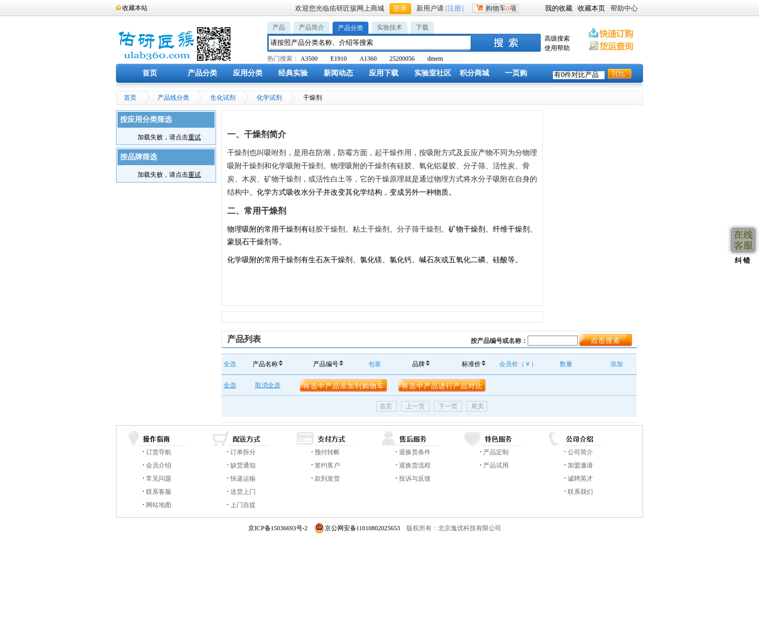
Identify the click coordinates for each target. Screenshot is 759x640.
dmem (435, 58)
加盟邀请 (580, 465)
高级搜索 (557, 38)
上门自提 (243, 505)
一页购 (516, 73)
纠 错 (741, 260)
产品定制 (496, 452)
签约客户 (327, 465)
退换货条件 (415, 452)
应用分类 (247, 73)
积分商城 (474, 73)
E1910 (338, 58)
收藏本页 (591, 8)
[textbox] (370, 42)
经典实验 (293, 73)
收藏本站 (135, 8)
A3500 (309, 58)
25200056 (402, 58)
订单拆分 (243, 452)
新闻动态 (338, 73)
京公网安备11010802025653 (357, 528)
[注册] (454, 8)
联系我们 (580, 491)
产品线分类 (173, 97)
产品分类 (350, 28)
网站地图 (158, 505)
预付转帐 (327, 452)
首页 (149, 73)
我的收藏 (558, 8)
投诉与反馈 (415, 478)
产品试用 (496, 465)
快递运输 (243, 478)
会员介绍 (158, 465)
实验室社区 (432, 73)
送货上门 (243, 491)
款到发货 (327, 478)
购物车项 (495, 8)
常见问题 (158, 478)
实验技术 (389, 27)
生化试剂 (223, 97)
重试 (194, 137)
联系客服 (158, 491)
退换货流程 (415, 465)
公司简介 (580, 452)
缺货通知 (243, 465)
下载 (422, 27)
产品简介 (311, 27)
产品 (279, 27)
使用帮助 (557, 48)
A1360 (368, 58)
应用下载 (383, 73)
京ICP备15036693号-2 (278, 528)
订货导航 (158, 452)
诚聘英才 (580, 478)
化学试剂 (269, 97)
